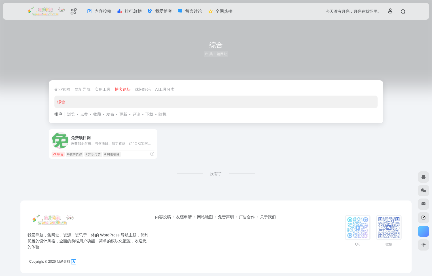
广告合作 (247, 217)
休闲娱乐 (143, 89)
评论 (136, 114)
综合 (61, 102)
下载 (149, 114)
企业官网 (62, 89)
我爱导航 (63, 262)
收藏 (97, 114)
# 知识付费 (93, 154)
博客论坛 (123, 89)
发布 (110, 114)
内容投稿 (163, 217)
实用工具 (103, 89)
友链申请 (184, 217)
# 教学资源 (74, 154)
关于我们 (268, 217)
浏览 (71, 114)
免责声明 (226, 217)
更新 (123, 114)
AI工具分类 (165, 89)
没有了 (216, 173)
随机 (162, 114)
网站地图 (205, 217)
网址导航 (82, 89)
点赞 (84, 114)
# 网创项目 (111, 154)
